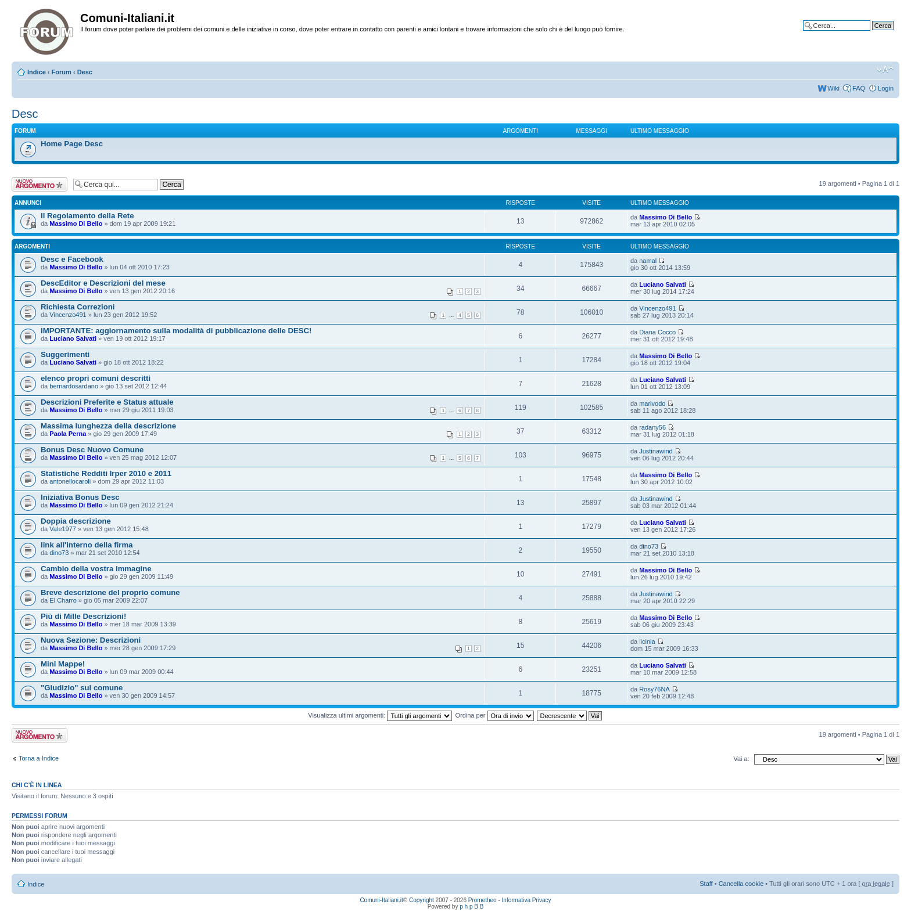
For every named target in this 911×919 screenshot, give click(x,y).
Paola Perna (67, 433)
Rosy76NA (654, 689)
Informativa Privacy (526, 900)
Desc (84, 72)
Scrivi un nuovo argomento (39, 184)
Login (886, 88)
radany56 (652, 427)
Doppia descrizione (76, 521)
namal (648, 260)
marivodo (652, 403)
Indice (36, 72)
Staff (706, 883)
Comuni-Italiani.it (381, 900)
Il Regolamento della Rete (87, 215)
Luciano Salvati (662, 284)
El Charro (62, 600)
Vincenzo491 (67, 314)
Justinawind (655, 451)
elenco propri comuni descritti (95, 378)
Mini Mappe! (63, 663)
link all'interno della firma (87, 544)
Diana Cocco (657, 332)
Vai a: (741, 758)
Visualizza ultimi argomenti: (380, 715)
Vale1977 (62, 528)
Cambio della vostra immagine (96, 568)
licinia (647, 641)
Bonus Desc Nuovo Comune (92, 449)
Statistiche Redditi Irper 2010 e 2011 (106, 473)
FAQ (858, 88)
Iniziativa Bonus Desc (80, 497)
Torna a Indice (39, 758)
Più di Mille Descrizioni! (83, 616)
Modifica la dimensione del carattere (885, 69)
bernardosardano (73, 386)
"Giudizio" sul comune (82, 687)
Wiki (833, 88)
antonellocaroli (70, 481)
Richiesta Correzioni (78, 306)
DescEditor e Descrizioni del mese (103, 283)
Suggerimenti (65, 354)
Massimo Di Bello (75, 223)
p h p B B (471, 906)
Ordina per (494, 715)
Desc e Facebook (72, 259)
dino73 (59, 552)
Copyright (421, 900)
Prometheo (482, 900)
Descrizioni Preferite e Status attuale (107, 402)
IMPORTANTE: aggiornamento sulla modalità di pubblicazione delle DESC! (176, 330)
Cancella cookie (741, 883)
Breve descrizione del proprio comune (110, 592)
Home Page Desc (72, 143)
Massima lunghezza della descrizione (108, 425)
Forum (61, 72)
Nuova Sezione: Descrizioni (91, 640)
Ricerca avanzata (869, 34)
